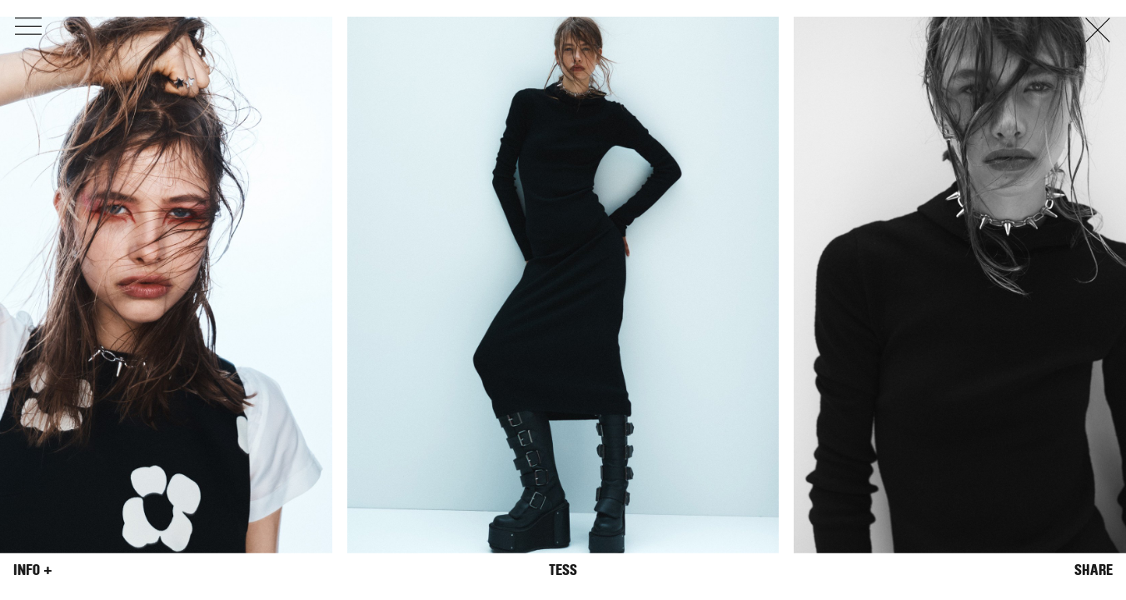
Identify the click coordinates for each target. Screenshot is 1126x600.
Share (1093, 570)
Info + (32, 570)
